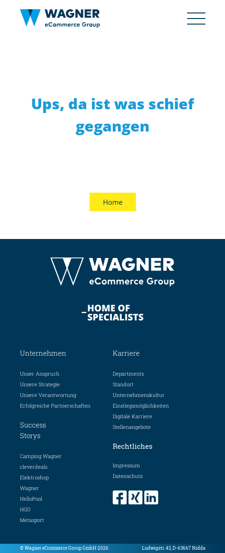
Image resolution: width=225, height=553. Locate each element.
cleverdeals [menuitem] (33, 466)
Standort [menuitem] (123, 384)
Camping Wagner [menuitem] (41, 455)
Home (112, 202)
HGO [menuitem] (25, 509)
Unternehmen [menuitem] (43, 353)
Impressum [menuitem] (126, 465)
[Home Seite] (68, 18)
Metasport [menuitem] (32, 519)
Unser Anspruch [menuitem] (39, 373)
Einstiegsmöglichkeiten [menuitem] (141, 405)
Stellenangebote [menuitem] (132, 426)
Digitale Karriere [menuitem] (132, 416)
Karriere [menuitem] (126, 353)
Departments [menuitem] (128, 373)
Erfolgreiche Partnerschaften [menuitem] (55, 405)
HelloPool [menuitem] (31, 498)
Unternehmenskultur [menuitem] (139, 394)
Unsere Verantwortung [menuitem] (48, 394)
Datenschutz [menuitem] (128, 475)
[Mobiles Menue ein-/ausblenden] (196, 18)
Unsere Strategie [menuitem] (40, 384)
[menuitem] (121, 497)
